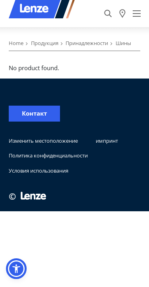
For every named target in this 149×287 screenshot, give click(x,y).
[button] (16, 268)
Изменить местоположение (43, 140)
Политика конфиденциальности (48, 155)
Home (16, 43)
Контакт (34, 113)
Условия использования (38, 170)
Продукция (44, 43)
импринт (107, 140)
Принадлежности (87, 43)
